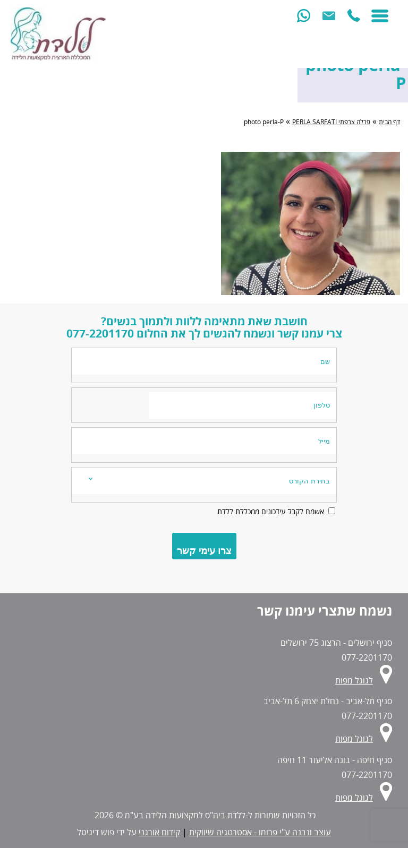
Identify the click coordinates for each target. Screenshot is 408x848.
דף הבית (389, 121)
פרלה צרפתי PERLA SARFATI (331, 121)
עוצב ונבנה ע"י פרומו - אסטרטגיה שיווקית (260, 832)
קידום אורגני (159, 832)
